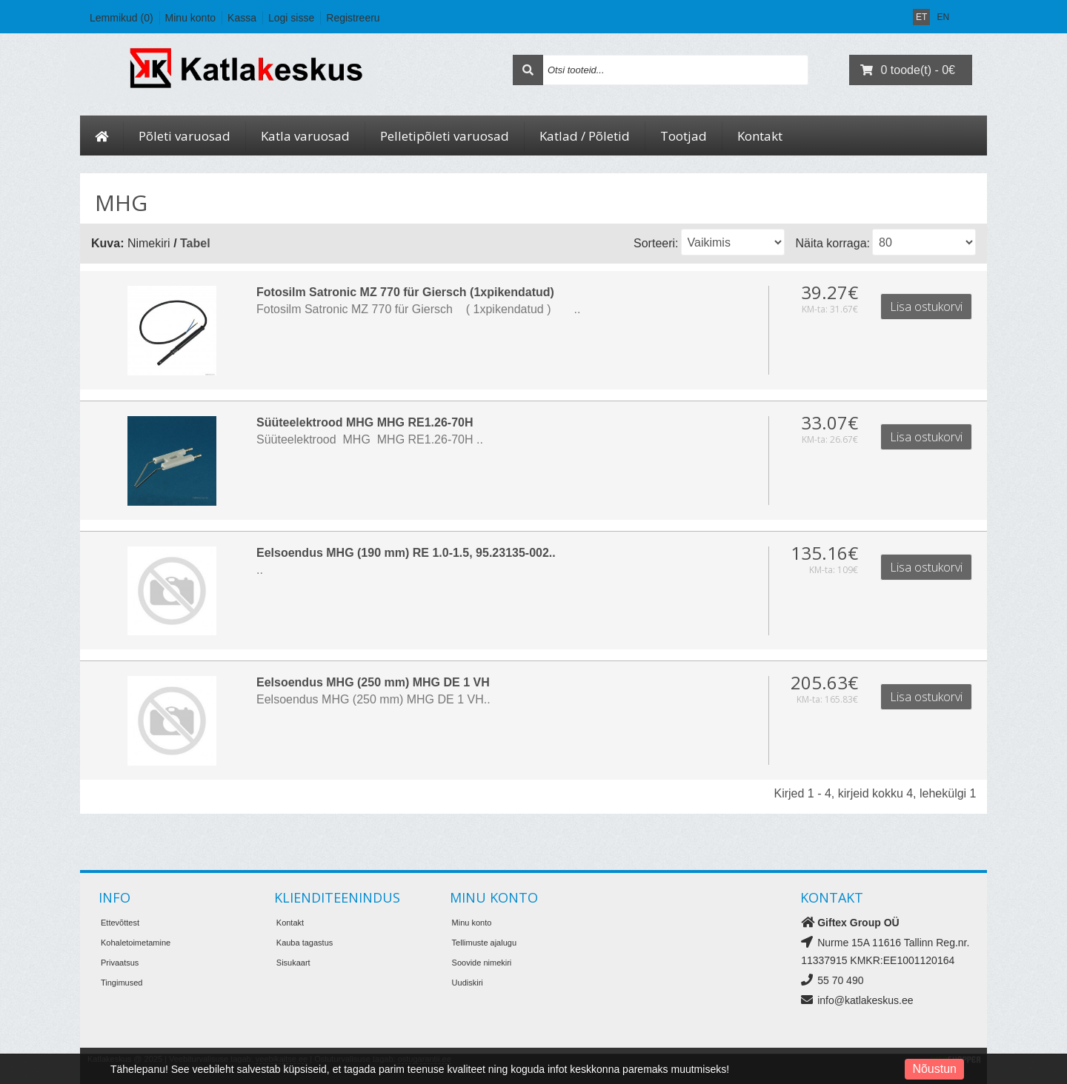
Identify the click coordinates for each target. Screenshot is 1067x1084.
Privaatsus (120, 960)
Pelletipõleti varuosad (444, 135)
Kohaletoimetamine (135, 940)
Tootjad (683, 135)
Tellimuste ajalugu (484, 940)
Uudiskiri (467, 980)
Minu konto (190, 18)
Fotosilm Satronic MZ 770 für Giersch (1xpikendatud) (340, 292)
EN (943, 17)
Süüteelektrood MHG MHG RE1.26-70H (299, 421)
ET (921, 17)
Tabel (195, 243)
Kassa (241, 18)
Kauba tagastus (304, 940)
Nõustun (934, 1069)
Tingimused (121, 980)
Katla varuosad (305, 135)
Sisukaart (293, 960)
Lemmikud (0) (121, 18)
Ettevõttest (120, 920)
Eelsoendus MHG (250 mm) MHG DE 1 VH (308, 681)
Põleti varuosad (184, 135)
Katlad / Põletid (584, 135)
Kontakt (759, 135)
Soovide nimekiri (482, 960)
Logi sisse (291, 18)
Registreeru (352, 18)
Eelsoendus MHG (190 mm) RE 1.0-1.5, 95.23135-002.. (341, 551)
